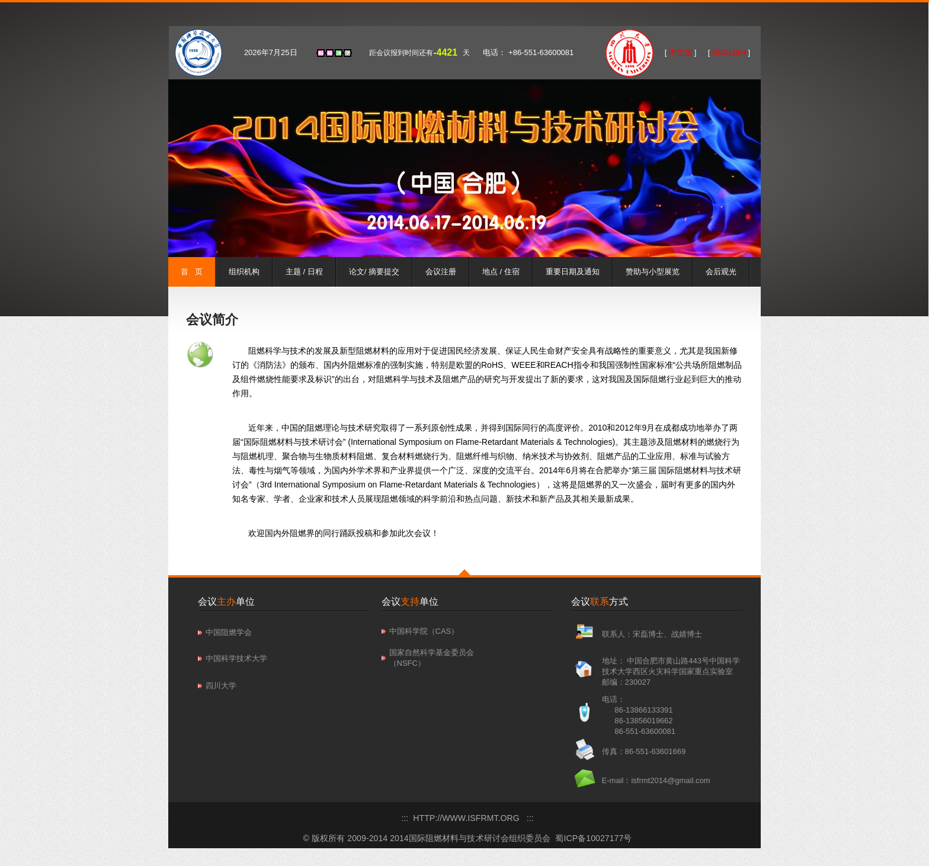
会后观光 (721, 271)
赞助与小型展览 (653, 271)
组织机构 (244, 271)
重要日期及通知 (573, 271)
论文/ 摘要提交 (374, 271)
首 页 (192, 271)
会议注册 (440, 271)
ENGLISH (729, 52)
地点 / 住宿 (501, 271)
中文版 (680, 52)
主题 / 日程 (304, 271)
